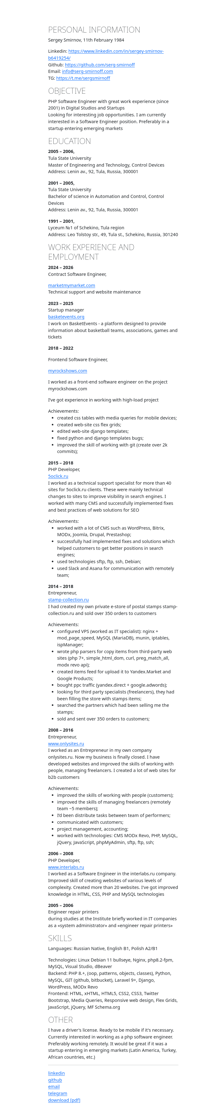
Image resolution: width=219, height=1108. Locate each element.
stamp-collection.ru (68, 600)
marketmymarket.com (71, 285)
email (54, 1086)
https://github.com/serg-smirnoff (100, 65)
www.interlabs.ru (66, 867)
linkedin (56, 1073)
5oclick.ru (58, 476)
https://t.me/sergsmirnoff (83, 78)
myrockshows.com (67, 371)
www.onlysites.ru (66, 744)
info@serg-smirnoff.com (87, 71)
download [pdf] (64, 1100)
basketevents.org (66, 317)
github (55, 1080)
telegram (57, 1093)
